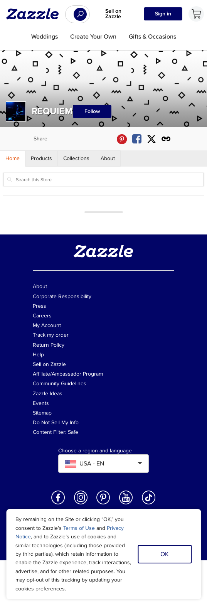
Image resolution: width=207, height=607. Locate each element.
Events (41, 403)
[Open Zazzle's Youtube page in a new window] (126, 504)
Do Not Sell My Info (56, 422)
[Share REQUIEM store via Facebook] (137, 139)
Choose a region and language (95, 451)
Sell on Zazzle (113, 14)
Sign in (163, 13)
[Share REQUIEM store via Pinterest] (122, 139)
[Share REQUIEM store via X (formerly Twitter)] (151, 139)
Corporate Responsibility (62, 296)
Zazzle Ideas (47, 393)
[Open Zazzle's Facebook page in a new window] (58, 504)
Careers (42, 315)
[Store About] (108, 158)
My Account (47, 325)
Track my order (51, 335)
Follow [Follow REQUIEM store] (92, 111)
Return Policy (48, 345)
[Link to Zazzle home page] (35, 14)
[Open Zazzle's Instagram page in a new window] (81, 504)
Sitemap (42, 413)
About (40, 286)
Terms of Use (79, 528)
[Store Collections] (76, 158)
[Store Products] (41, 158)
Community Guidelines (59, 383)
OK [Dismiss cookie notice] (164, 554)
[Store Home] (12, 158)
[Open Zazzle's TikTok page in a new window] (149, 504)
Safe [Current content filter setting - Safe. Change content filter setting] (73, 432)
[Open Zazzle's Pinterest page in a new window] (103, 504)
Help (38, 354)
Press (39, 306)
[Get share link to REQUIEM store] (166, 139)
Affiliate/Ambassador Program (68, 374)
